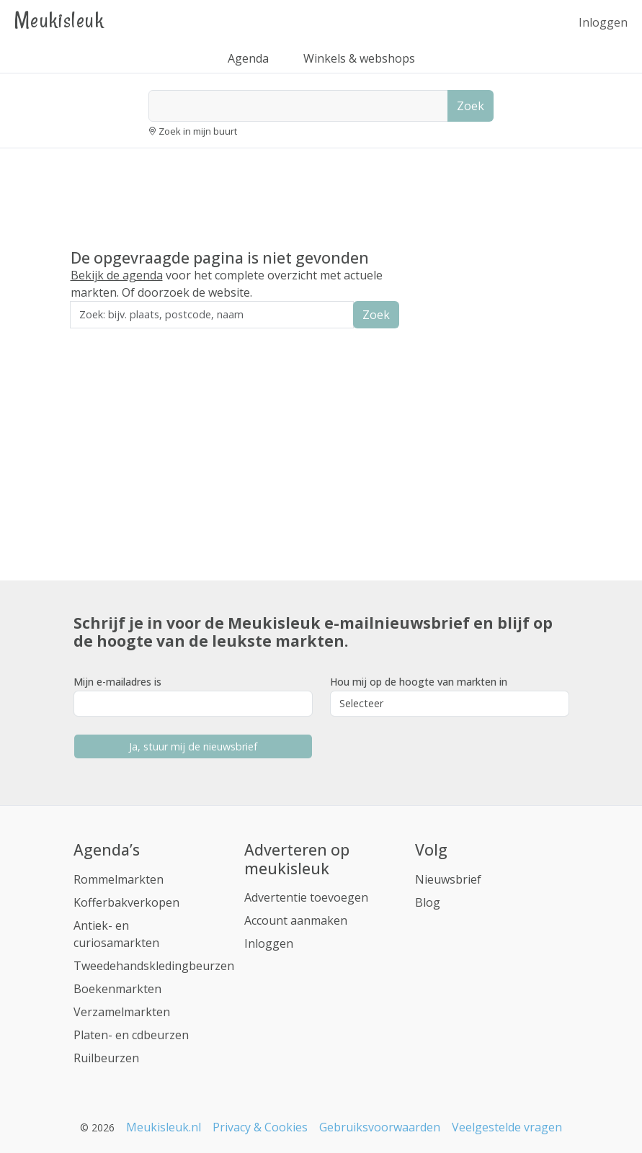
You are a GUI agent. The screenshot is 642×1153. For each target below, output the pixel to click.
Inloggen (603, 22)
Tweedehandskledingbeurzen (153, 966)
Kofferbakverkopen (126, 902)
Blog (427, 902)
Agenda (248, 58)
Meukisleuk (59, 20)
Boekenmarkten (117, 989)
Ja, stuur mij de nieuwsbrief (193, 746)
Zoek (470, 106)
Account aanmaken (295, 920)
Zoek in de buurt (110, 338)
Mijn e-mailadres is (117, 681)
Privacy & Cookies (260, 1127)
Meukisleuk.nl (163, 1127)
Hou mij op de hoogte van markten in (418, 681)
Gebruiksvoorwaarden (379, 1127)
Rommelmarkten (118, 879)
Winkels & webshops (359, 58)
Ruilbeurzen (106, 1058)
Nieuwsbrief (448, 879)
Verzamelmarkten (121, 1012)
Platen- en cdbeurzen (131, 1035)
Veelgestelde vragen (507, 1127)
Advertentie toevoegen (306, 897)
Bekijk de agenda (117, 275)
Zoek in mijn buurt (198, 131)
